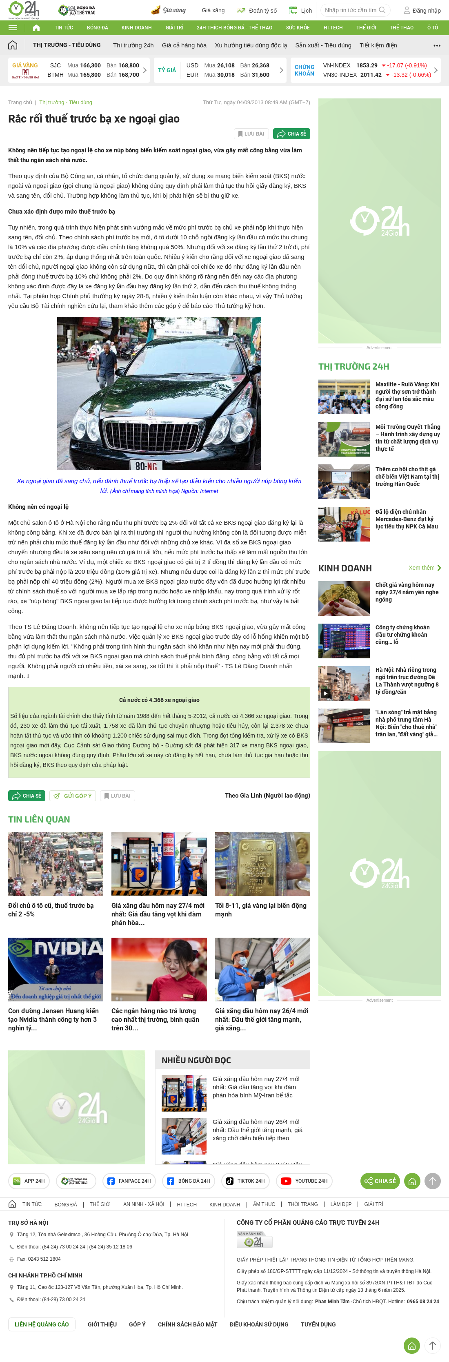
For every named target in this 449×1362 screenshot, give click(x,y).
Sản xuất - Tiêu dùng (323, 45)
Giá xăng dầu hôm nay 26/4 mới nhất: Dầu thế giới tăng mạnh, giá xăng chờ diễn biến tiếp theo (257, 1129)
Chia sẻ (297, 134)
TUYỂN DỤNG (318, 1324)
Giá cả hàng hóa (184, 45)
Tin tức (64, 28)
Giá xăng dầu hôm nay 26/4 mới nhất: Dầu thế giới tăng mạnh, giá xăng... (261, 1019)
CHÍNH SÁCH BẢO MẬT (188, 1324)
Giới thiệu (102, 1324)
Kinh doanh (137, 28)
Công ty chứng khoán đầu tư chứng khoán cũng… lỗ (403, 634)
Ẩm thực (264, 1204)
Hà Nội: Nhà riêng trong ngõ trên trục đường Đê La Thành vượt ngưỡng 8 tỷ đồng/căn (407, 681)
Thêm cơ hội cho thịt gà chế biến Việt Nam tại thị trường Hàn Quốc (407, 476)
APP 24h (29, 1181)
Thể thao (401, 28)
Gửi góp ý (72, 796)
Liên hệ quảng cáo (42, 1324)
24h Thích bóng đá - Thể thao (234, 28)
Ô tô (432, 28)
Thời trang (303, 1204)
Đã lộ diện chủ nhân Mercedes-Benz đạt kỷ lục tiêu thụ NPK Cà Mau (407, 519)
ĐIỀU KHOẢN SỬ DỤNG (259, 1324)
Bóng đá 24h (188, 1181)
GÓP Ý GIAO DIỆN (24, 1351)
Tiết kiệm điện (378, 45)
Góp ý (137, 1324)
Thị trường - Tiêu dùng (67, 45)
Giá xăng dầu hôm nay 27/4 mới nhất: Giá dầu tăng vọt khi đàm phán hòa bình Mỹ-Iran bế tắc (256, 1087)
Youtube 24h (304, 1181)
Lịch (300, 10)
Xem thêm (422, 567)
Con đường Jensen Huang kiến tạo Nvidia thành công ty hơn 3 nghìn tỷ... (53, 1019)
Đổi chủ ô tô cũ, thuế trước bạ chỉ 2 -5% (51, 910)
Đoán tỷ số (257, 10)
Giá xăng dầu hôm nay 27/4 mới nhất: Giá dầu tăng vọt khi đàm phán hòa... (157, 914)
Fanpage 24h (129, 1181)
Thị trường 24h (133, 45)
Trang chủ (20, 102)
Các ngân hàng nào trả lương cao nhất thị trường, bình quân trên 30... (155, 1019)
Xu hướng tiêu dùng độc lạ (251, 45)
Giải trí (174, 28)
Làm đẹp (341, 1204)
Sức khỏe (298, 28)
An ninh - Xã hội (143, 1204)
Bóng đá (97, 28)
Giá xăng (213, 10)
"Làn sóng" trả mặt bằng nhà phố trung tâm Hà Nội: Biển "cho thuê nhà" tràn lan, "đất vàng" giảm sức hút (407, 723)
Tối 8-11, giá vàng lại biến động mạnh (261, 910)
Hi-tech (333, 28)
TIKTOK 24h (245, 1181)
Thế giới (366, 28)
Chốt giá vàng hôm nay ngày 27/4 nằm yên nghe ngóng (407, 592)
